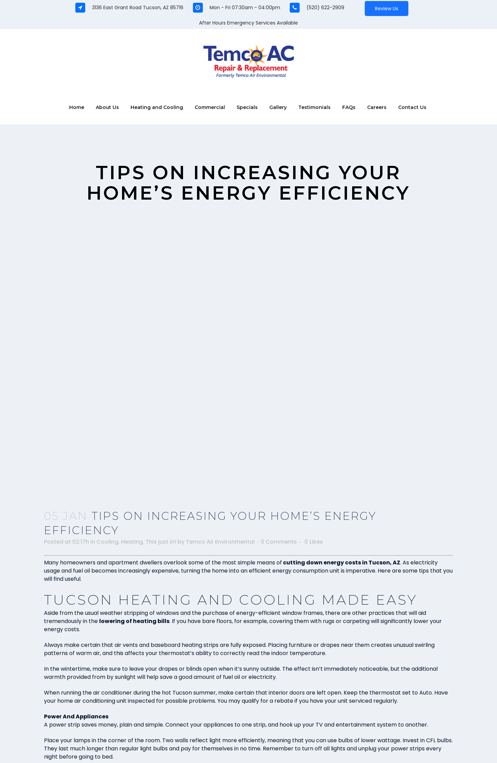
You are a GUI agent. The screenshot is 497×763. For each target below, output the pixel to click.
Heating (132, 542)
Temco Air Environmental (220, 542)
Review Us (386, 8)
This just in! (161, 542)
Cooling (107, 542)
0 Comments (279, 542)
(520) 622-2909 (325, 7)
